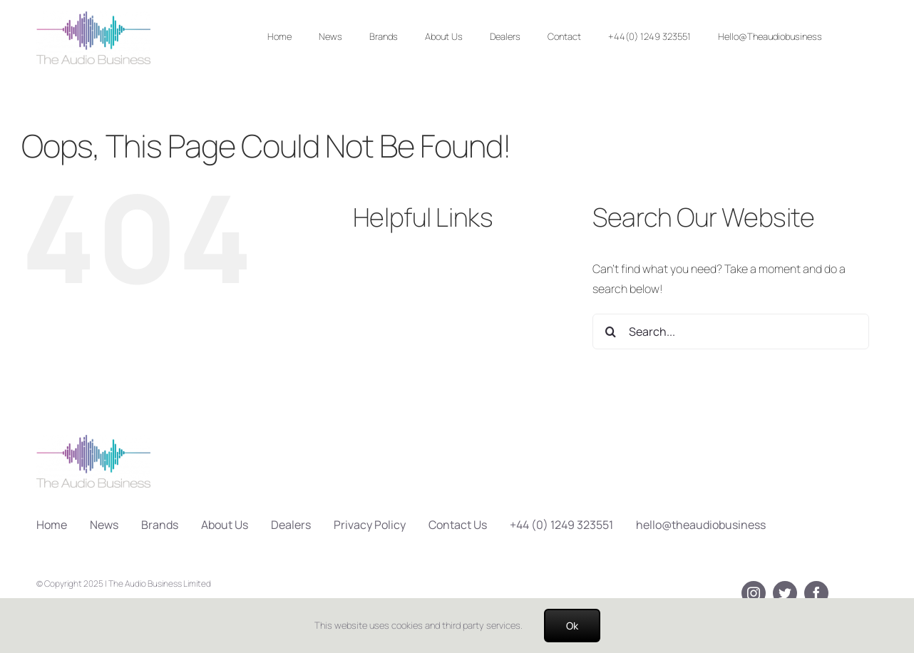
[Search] (610, 331)
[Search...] (730, 331)
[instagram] (753, 593)
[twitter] (785, 593)
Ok (572, 625)
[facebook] (816, 593)
